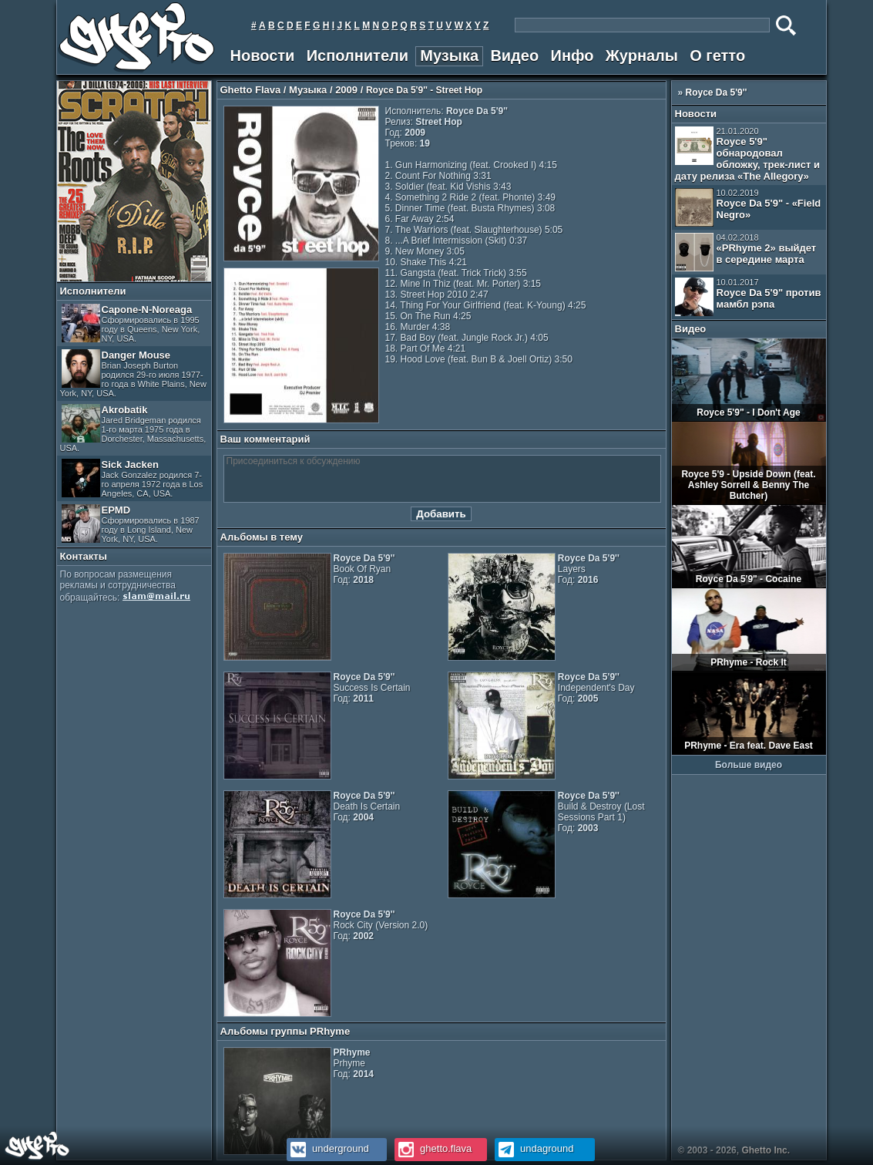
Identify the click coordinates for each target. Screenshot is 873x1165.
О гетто (717, 55)
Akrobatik (133, 428)
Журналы (642, 55)
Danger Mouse (133, 373)
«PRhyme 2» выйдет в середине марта (746, 252)
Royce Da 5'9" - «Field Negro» (748, 207)
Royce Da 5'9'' (716, 92)
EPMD (131, 524)
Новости (262, 55)
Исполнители (357, 55)
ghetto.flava (433, 1148)
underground (328, 1148)
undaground (534, 1148)
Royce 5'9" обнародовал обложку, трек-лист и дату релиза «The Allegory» (748, 154)
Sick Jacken (132, 478)
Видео (514, 55)
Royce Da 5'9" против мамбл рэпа (748, 297)
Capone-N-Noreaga (131, 323)
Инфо (572, 55)
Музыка (449, 55)
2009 (346, 90)
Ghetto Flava (250, 90)
